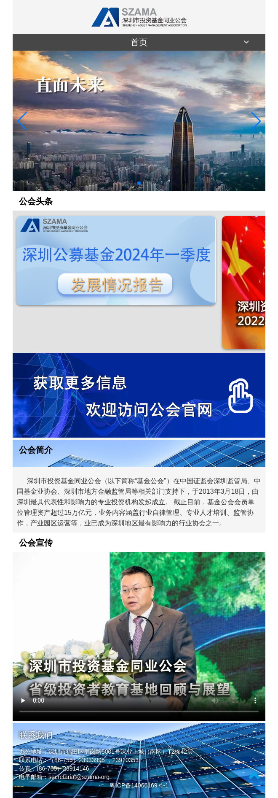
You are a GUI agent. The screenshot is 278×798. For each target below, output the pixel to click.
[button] (132, 183)
